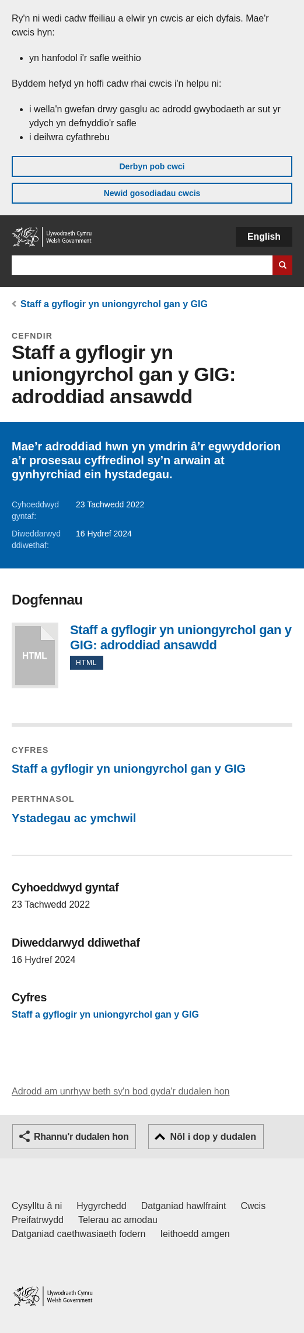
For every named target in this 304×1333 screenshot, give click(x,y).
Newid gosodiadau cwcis (152, 193)
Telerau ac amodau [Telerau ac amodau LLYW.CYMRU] (118, 1220)
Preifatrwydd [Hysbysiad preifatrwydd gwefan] (38, 1220)
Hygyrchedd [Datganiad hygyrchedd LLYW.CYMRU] (101, 1206)
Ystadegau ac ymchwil (74, 818)
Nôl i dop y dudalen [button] (213, 1137)
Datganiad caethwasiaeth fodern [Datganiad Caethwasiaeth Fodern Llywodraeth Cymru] (79, 1234)
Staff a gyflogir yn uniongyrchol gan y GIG (114, 304)
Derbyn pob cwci (151, 166)
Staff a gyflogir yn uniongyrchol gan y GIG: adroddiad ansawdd (35, 655)
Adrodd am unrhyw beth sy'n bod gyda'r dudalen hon (120, 1091)
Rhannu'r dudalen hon (81, 1137)
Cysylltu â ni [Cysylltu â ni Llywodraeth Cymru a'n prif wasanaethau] (37, 1206)
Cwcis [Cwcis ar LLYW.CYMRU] (253, 1206)
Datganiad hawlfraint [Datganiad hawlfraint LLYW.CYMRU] (183, 1206)
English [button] (264, 236)
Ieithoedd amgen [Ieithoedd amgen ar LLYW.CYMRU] (195, 1234)
